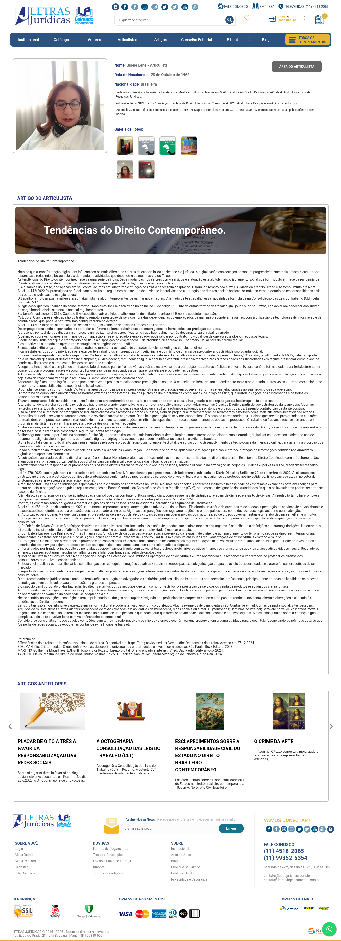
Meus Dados (24, 855)
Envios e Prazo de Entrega (112, 861)
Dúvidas (99, 867)
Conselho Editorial (196, 39)
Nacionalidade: (135, 84)
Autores (94, 39)
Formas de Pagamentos (110, 849)
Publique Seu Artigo (185, 867)
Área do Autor (181, 855)
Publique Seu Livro (184, 873)
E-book (232, 39)
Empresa (263, 7)
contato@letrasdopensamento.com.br (292, 880)
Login (19, 849)
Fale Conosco (233, 7)
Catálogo (61, 39)
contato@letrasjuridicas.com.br (287, 876)
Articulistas (127, 39)
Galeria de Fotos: (128, 129)
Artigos (160, 39)
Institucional (28, 39)
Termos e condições (108, 873)
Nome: (141, 65)
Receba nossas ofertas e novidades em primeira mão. (180, 820)
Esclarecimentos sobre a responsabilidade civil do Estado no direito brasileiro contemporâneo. (207, 755)
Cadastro (21, 867)
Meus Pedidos (25, 861)
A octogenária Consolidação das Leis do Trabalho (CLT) (128, 748)
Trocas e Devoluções (108, 855)
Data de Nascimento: (152, 74)
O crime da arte (273, 741)
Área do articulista (296, 66)
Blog (265, 39)
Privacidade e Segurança (189, 879)
